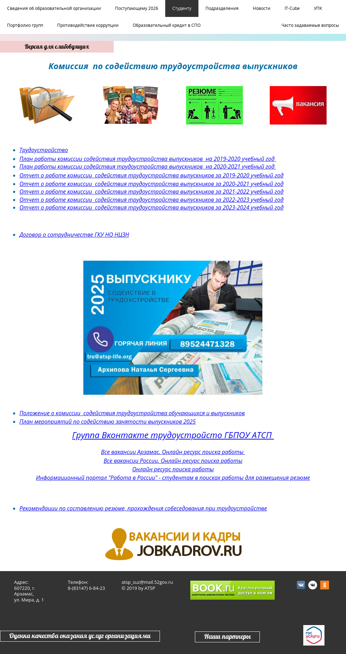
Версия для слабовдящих (57, 47)
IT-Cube (292, 8)
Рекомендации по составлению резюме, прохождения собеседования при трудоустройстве (143, 508)
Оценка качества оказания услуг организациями (80, 636)
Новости (261, 8)
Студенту (181, 8)
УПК (318, 8)
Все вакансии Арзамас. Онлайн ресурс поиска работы (173, 452)
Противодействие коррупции (88, 25)
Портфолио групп (25, 25)
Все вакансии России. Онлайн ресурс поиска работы (172, 461)
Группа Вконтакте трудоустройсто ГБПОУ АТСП (173, 435)
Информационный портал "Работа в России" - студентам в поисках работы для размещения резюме (173, 478)
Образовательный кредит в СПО (167, 25)
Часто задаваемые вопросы (310, 25)
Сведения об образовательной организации (54, 8)
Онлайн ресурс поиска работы (173, 469)
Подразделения (222, 8)
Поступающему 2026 (136, 8)
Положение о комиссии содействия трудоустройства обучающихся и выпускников (132, 413)
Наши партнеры (227, 637)
